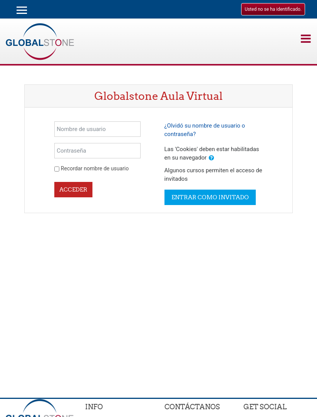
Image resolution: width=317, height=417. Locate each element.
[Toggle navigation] (305, 38)
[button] (211, 158)
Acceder (73, 189)
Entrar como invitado (210, 197)
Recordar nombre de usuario (95, 168)
